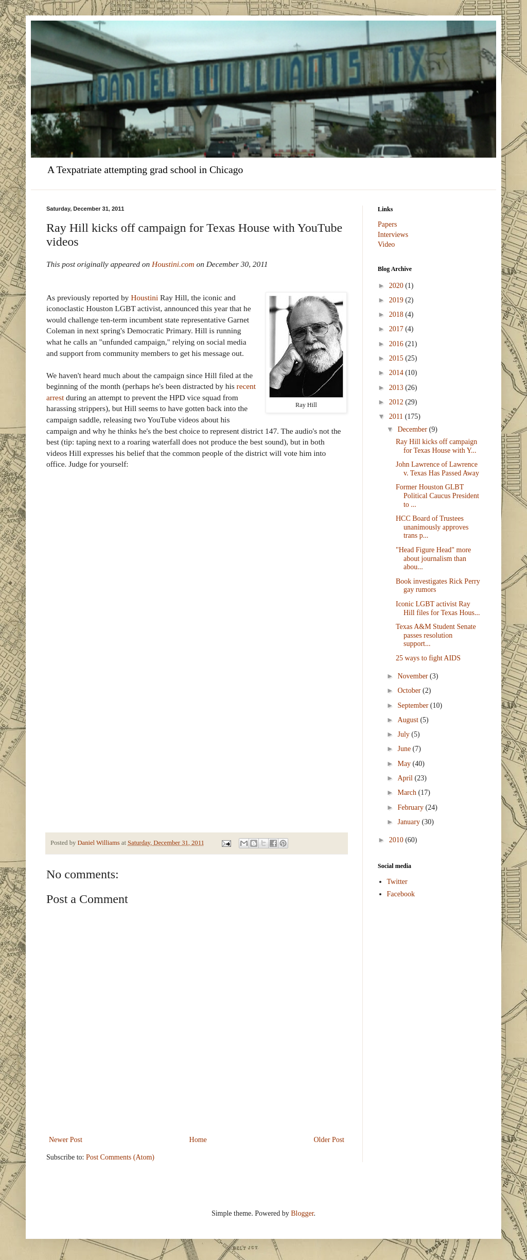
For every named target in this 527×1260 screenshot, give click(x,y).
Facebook (401, 894)
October (410, 690)
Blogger (302, 1213)
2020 (397, 286)
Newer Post (65, 1140)
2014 (397, 373)
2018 (397, 314)
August (408, 720)
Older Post (329, 1140)
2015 (397, 358)
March (407, 792)
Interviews (393, 235)
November (413, 676)
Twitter (397, 882)
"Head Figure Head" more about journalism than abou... (433, 558)
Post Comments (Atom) (120, 1157)
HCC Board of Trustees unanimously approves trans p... (432, 527)
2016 (397, 344)
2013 (397, 387)
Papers (387, 224)
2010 (397, 840)
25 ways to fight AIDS (428, 658)
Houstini (145, 297)
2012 (397, 402)
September (413, 705)
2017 (397, 329)
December (413, 429)
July (404, 734)
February (411, 807)
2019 (397, 300)
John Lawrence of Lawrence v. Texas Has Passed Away (437, 469)
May (404, 764)
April (405, 778)
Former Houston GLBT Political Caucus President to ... (437, 495)
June (404, 749)
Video (386, 244)
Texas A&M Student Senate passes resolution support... (436, 635)
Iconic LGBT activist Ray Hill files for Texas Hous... (438, 608)
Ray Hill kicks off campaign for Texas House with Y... (436, 446)
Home (198, 1140)
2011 (397, 416)
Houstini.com (173, 264)
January (409, 822)
